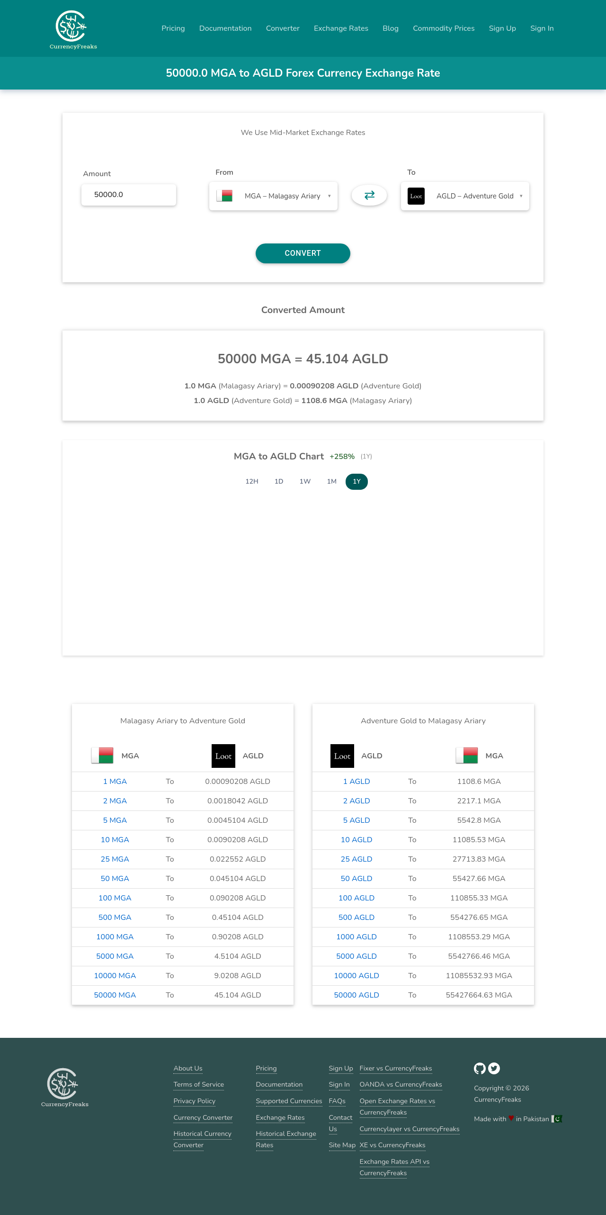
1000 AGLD (356, 937)
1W (305, 481)
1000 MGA (115, 937)
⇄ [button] (369, 195)
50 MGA (115, 878)
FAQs (337, 1101)
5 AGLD (356, 820)
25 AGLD (357, 859)
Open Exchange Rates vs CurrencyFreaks (398, 1106)
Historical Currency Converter (202, 1139)
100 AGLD (357, 898)
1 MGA (115, 781)
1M (332, 481)
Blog (391, 28)
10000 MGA (115, 976)
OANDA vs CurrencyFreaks (401, 1084)
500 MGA (115, 917)
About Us (187, 1068)
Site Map (342, 1145)
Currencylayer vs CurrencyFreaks (410, 1129)
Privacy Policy (194, 1101)
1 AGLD (356, 781)
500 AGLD (357, 917)
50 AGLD (357, 878)
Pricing (173, 28)
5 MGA (115, 820)
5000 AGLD (356, 956)
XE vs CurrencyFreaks (393, 1145)
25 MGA (115, 859)
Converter (283, 28)
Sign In (542, 28)
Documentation (225, 28)
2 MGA (115, 801)
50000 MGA (115, 995)
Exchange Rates (341, 28)
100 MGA (115, 898)
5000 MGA (115, 956)
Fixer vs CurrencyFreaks (396, 1068)
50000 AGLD (356, 995)
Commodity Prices (443, 28)
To (411, 172)
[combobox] (273, 196)
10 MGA (115, 840)
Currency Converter (202, 1117)
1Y (357, 481)
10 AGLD (357, 840)
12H (251, 481)
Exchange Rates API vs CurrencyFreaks (395, 1167)
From (224, 172)
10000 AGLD (356, 976)
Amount (97, 174)
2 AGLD (356, 801)
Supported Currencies (289, 1101)
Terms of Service (198, 1084)
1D (279, 481)
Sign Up (503, 28)
